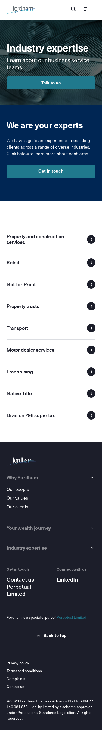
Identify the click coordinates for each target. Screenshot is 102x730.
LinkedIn (67, 579)
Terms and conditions (24, 671)
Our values (17, 498)
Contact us (20, 579)
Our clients (17, 507)
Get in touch (51, 171)
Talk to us (51, 82)
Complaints (16, 679)
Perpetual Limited (19, 590)
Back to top (51, 636)
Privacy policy (18, 663)
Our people (18, 489)
